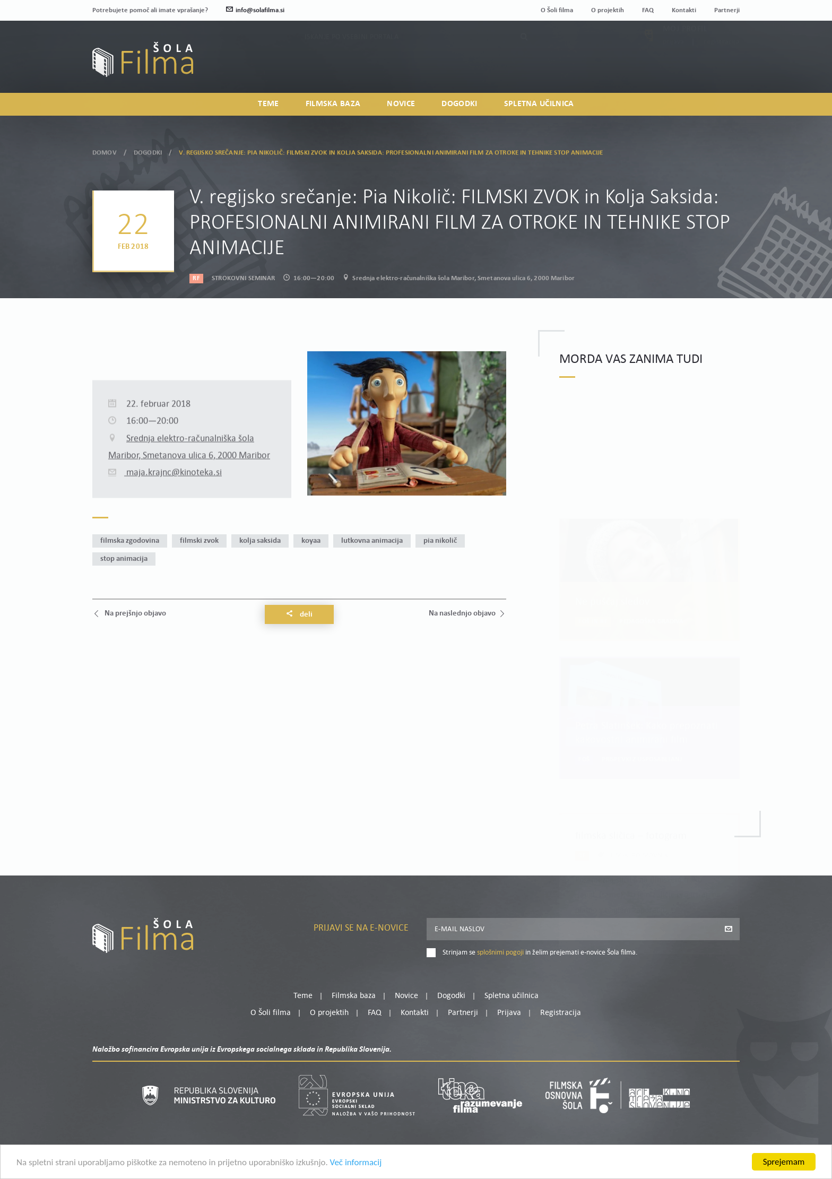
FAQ (648, 10)
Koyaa (310, 541)
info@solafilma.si (255, 10)
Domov (104, 151)
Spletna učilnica (539, 104)
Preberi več (616, 914)
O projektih (607, 10)
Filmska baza (333, 104)
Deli (299, 614)
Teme (268, 104)
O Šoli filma (557, 10)
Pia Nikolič (440, 541)
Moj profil (685, 53)
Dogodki (459, 104)
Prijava (673, 67)
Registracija (722, 67)
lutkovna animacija (372, 541)
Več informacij (356, 1162)
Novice (401, 104)
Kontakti (684, 10)
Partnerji (727, 10)
